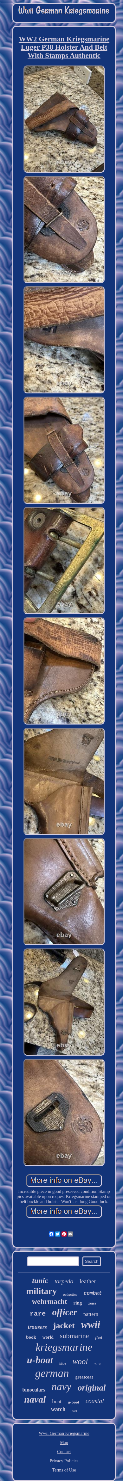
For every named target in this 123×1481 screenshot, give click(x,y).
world (48, 1337)
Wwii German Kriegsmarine (64, 1433)
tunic (40, 1280)
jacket (64, 1325)
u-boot (73, 1402)
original (92, 1387)
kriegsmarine (64, 1347)
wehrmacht (49, 1301)
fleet (98, 1337)
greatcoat (84, 1377)
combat (93, 1293)
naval (35, 1399)
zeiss (92, 1303)
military (41, 1291)
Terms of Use (64, 1470)
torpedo (64, 1281)
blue (62, 1363)
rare (38, 1313)
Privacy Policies (64, 1461)
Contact (64, 1451)
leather (88, 1281)
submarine (74, 1336)
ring (78, 1302)
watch (58, 1409)
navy (61, 1386)
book (31, 1337)
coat (74, 1411)
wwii (90, 1324)
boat (57, 1401)
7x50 (97, 1364)
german (52, 1373)
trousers (37, 1327)
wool (80, 1361)
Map (64, 1442)
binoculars (34, 1389)
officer (64, 1312)
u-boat (40, 1360)
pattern (90, 1314)
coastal (95, 1401)
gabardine (70, 1294)
